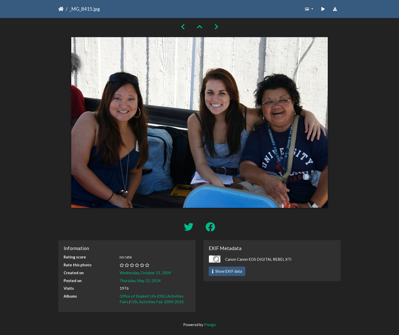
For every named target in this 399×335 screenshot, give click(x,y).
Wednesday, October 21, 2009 (145, 272)
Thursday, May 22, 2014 (140, 280)
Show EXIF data (227, 271)
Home (61, 8)
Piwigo (210, 324)
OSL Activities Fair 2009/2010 (157, 301)
